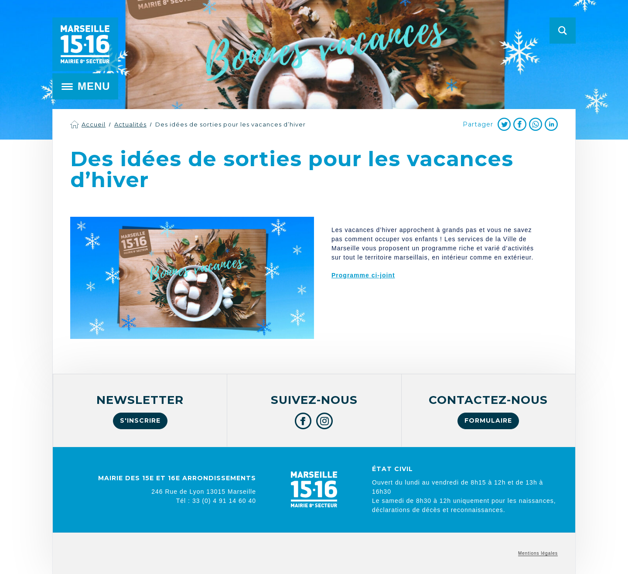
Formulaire (488, 420)
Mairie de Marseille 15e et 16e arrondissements (85, 44)
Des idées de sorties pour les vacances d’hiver (230, 124)
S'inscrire (140, 420)
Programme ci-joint (363, 275)
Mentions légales (538, 553)
